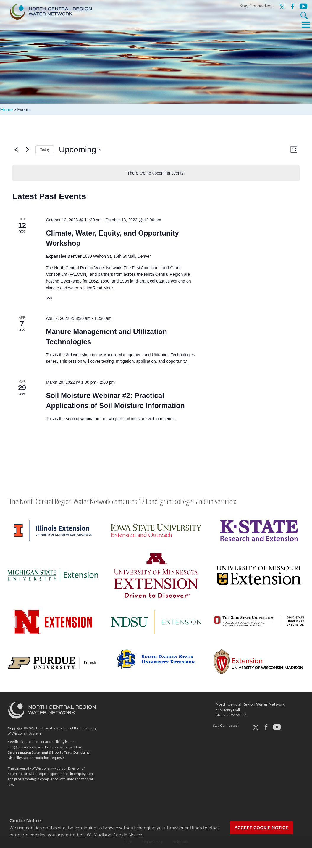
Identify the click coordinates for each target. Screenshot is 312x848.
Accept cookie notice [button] (261, 828)
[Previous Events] (16, 149)
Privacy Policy (61, 747)
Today (45, 150)
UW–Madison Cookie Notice (112, 835)
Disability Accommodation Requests (36, 757)
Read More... (104, 288)
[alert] (156, 173)
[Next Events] (27, 149)
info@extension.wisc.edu (28, 747)
